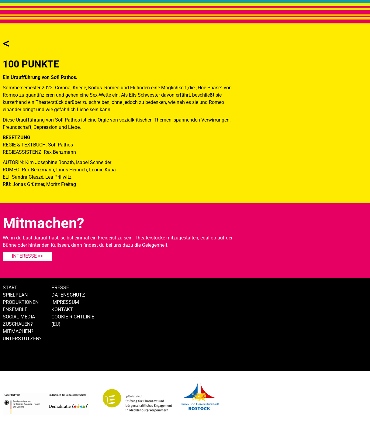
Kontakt (62, 309)
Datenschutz (68, 295)
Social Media (19, 317)
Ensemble (15, 309)
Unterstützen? (22, 339)
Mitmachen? (18, 331)
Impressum (65, 302)
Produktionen (21, 302)
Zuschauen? (18, 324)
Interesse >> (27, 256)
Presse (60, 287)
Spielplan (15, 295)
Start (10, 287)
